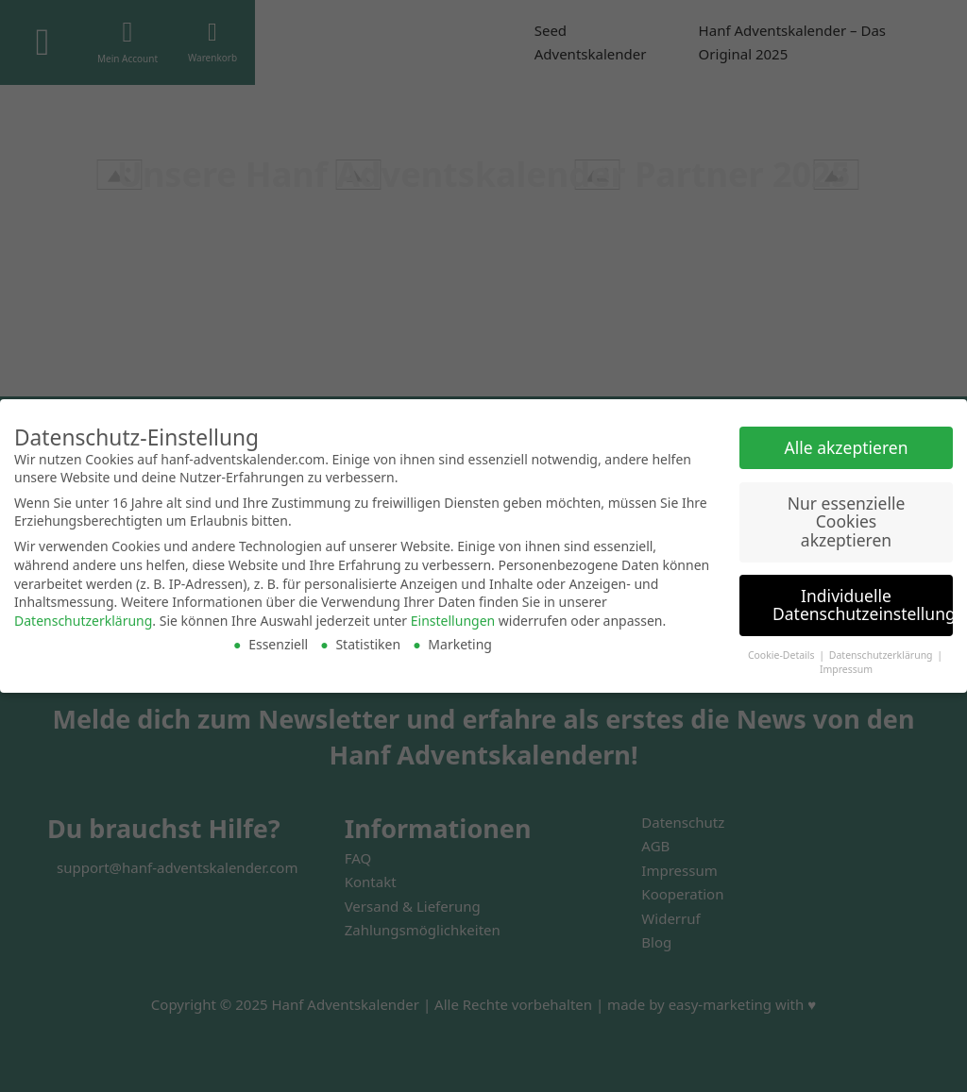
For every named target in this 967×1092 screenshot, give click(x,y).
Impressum (846, 669)
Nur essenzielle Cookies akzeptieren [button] (847, 521)
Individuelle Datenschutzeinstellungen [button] (862, 605)
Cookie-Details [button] (782, 655)
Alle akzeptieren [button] (846, 447)
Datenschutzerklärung (83, 621)
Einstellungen (453, 621)
